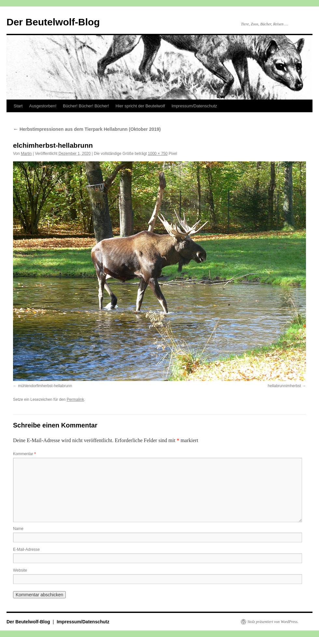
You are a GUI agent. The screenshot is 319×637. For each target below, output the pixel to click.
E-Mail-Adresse (26, 549)
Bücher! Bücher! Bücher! (86, 105)
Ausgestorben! (42, 105)
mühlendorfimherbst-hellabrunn (45, 386)
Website (20, 570)
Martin (26, 153)
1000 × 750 (157, 153)
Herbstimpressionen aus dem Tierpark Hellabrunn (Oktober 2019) (87, 129)
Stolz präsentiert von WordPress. (272, 621)
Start (18, 105)
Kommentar (24, 454)
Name (18, 528)
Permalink (75, 399)
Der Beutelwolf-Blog (53, 22)
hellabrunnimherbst (284, 386)
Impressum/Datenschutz (194, 105)
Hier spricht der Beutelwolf (140, 105)
